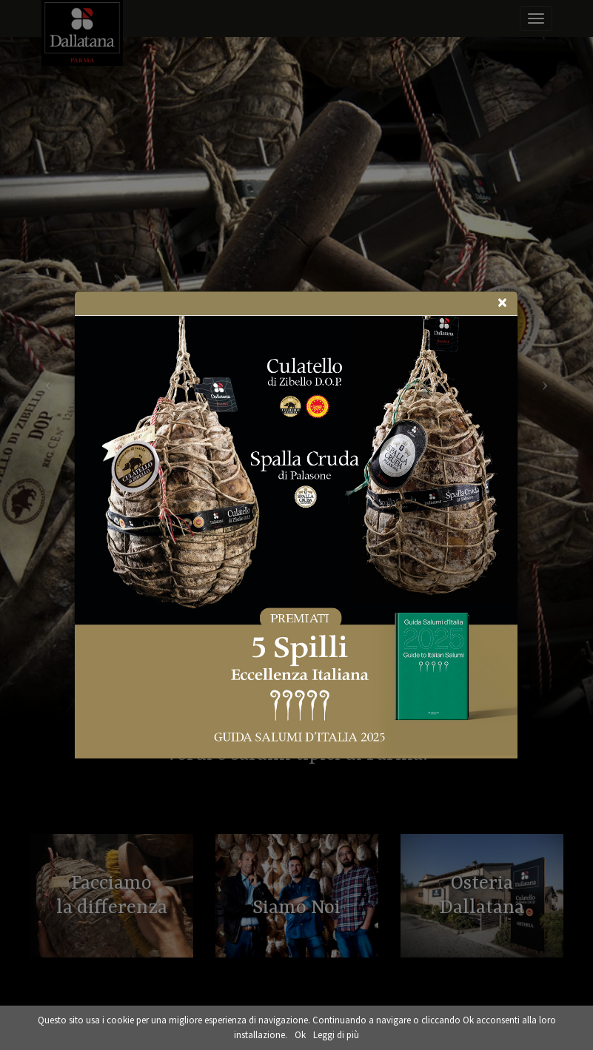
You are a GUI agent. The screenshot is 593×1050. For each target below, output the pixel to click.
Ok (300, 1035)
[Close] (501, 303)
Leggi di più (336, 1035)
